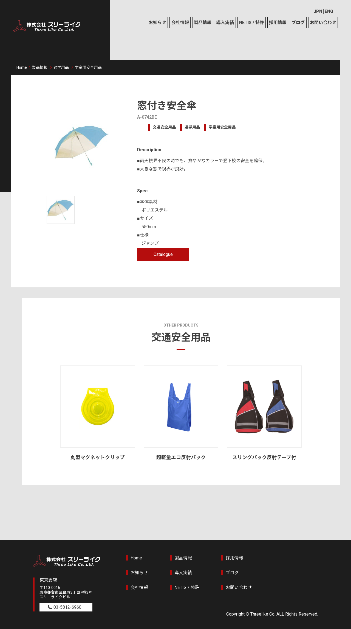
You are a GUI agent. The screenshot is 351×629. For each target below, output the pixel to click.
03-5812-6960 (67, 607)
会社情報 (180, 22)
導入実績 (225, 22)
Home (21, 67)
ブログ (298, 22)
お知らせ (157, 22)
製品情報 (202, 22)
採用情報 (278, 22)
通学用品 (61, 67)
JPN (318, 11)
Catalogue (163, 254)
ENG (329, 11)
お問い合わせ (323, 22)
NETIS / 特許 (251, 22)
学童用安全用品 (88, 67)
